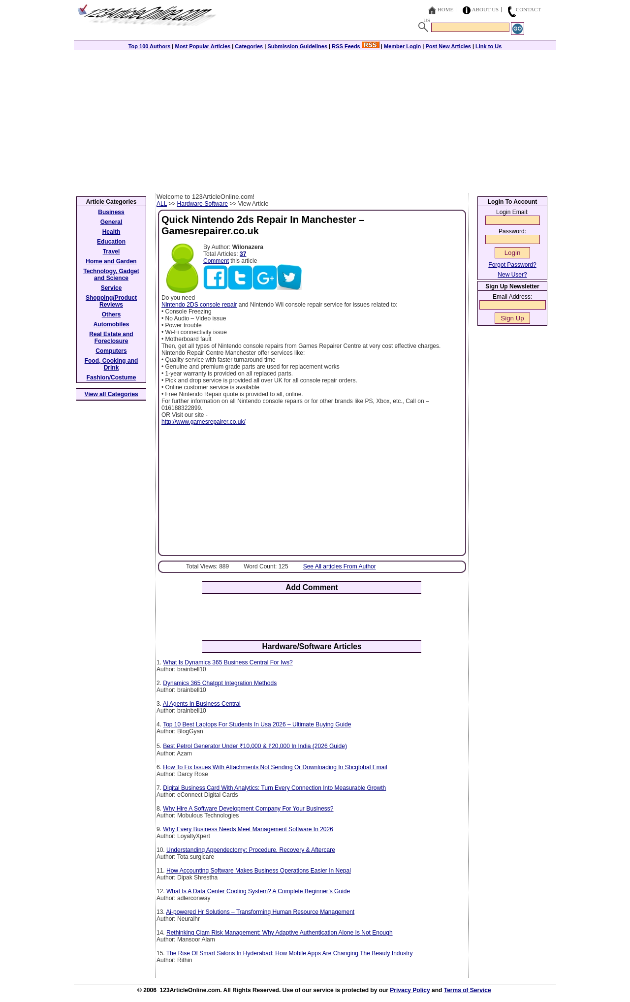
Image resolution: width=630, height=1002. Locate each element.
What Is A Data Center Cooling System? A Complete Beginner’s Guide (258, 891)
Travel (111, 251)
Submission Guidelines (297, 46)
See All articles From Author (339, 566)
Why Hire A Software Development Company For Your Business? (248, 808)
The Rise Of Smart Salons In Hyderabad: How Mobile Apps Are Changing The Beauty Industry (289, 953)
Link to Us (488, 46)
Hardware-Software (202, 203)
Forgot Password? (512, 264)
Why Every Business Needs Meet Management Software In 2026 (248, 829)
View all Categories (111, 394)
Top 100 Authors (149, 46)
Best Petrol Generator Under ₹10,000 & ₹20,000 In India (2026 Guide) (255, 746)
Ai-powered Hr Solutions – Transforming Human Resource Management (260, 911)
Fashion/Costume (111, 377)
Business (111, 212)
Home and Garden (111, 261)
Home (445, 9)
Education (111, 241)
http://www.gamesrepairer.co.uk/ (203, 421)
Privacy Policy (410, 990)
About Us (485, 9)
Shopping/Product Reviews (111, 301)
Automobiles (111, 324)
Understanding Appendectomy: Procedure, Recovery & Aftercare (250, 849)
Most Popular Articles (202, 46)
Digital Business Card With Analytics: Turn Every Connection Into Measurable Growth (274, 787)
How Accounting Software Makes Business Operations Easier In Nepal (258, 870)
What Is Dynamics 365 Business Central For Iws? (227, 662)
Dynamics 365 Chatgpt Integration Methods (220, 683)
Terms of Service (467, 990)
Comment (216, 260)
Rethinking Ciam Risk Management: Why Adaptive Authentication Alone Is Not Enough (279, 932)
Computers (110, 350)
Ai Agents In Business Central (202, 703)
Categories (249, 46)
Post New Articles (448, 46)
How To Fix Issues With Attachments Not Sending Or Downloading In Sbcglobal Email (275, 767)
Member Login (402, 46)
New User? (512, 274)
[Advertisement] (315, 119)
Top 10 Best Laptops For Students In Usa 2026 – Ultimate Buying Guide (257, 724)
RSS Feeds (355, 46)
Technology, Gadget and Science (111, 275)
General (111, 222)
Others (111, 314)
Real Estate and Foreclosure (111, 337)
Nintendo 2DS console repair (199, 304)
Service (111, 287)
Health (111, 231)
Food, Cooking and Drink (111, 364)
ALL (162, 203)
